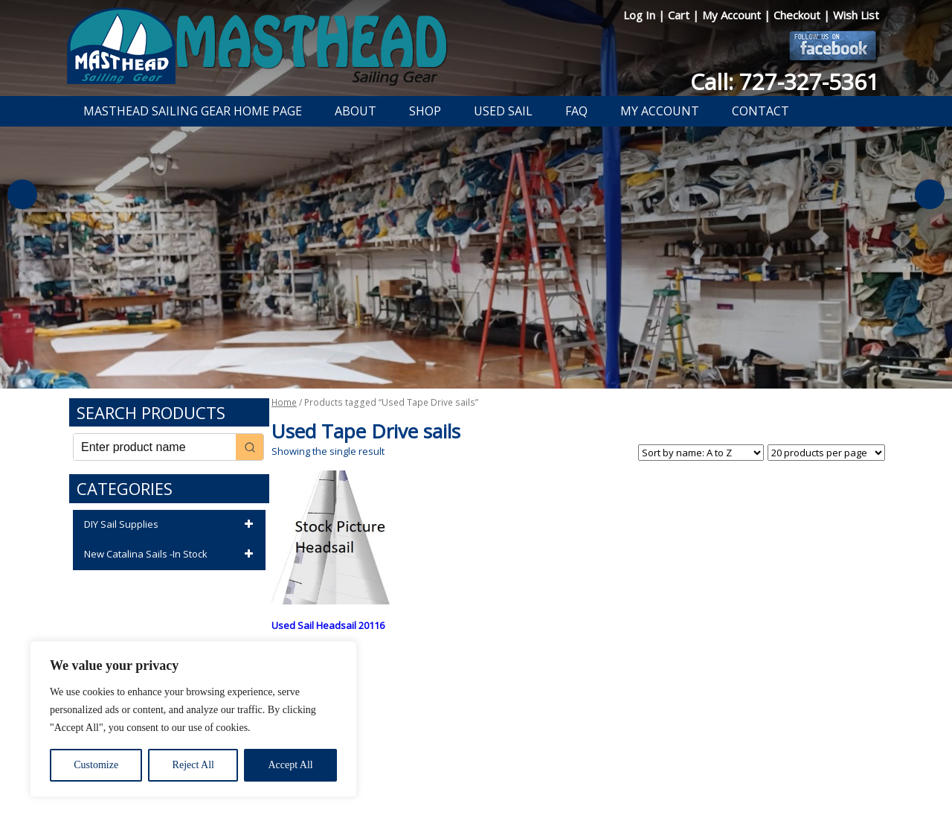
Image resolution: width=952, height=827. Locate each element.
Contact (760, 111)
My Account (733, 14)
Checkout (798, 14)
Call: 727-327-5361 (784, 81)
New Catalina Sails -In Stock (171, 554)
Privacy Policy (389, 777)
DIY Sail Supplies (171, 524)
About (355, 111)
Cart (680, 14)
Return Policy (459, 777)
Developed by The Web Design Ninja (476, 794)
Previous (22, 194)
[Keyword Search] (155, 447)
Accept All (290, 764)
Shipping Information (545, 777)
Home (284, 402)
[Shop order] (701, 452)
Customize (96, 764)
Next (930, 194)
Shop (425, 111)
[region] (193, 719)
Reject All (193, 764)
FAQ (576, 111)
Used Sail (503, 111)
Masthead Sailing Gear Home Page (192, 111)
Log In (640, 14)
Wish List (856, 14)
